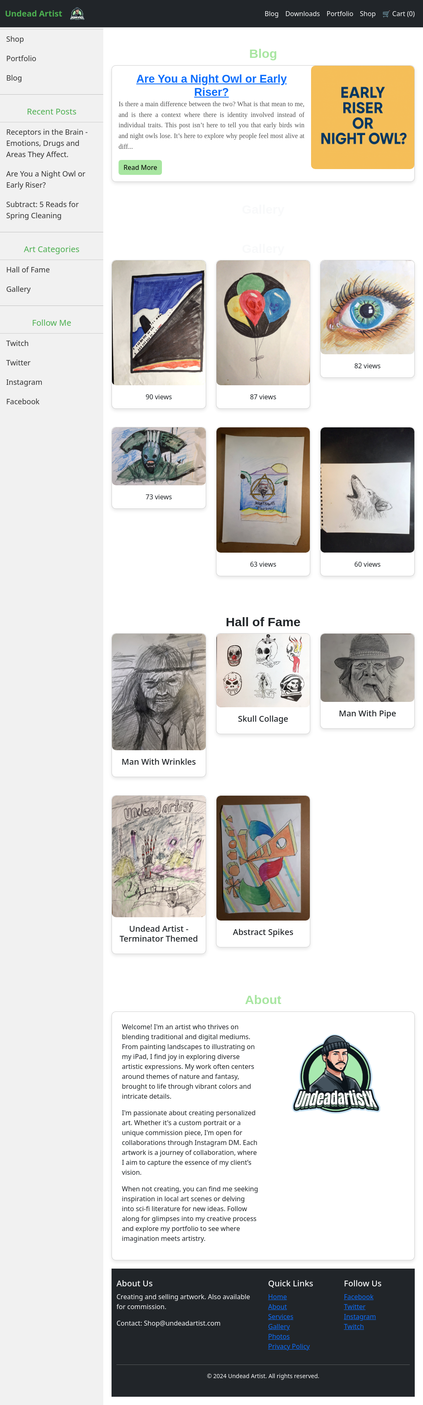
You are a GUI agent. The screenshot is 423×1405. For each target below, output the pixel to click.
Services (280, 1316)
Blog (272, 13)
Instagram (24, 382)
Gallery (18, 289)
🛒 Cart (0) (399, 13)
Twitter (18, 362)
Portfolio (339, 13)
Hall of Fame (28, 269)
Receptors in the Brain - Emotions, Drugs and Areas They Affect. (47, 143)
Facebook (23, 401)
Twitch (17, 343)
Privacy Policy (289, 1346)
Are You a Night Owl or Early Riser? (46, 179)
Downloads (302, 13)
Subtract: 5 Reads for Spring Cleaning (42, 209)
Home (277, 1296)
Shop (367, 13)
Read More (140, 167)
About (277, 1306)
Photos (279, 1336)
